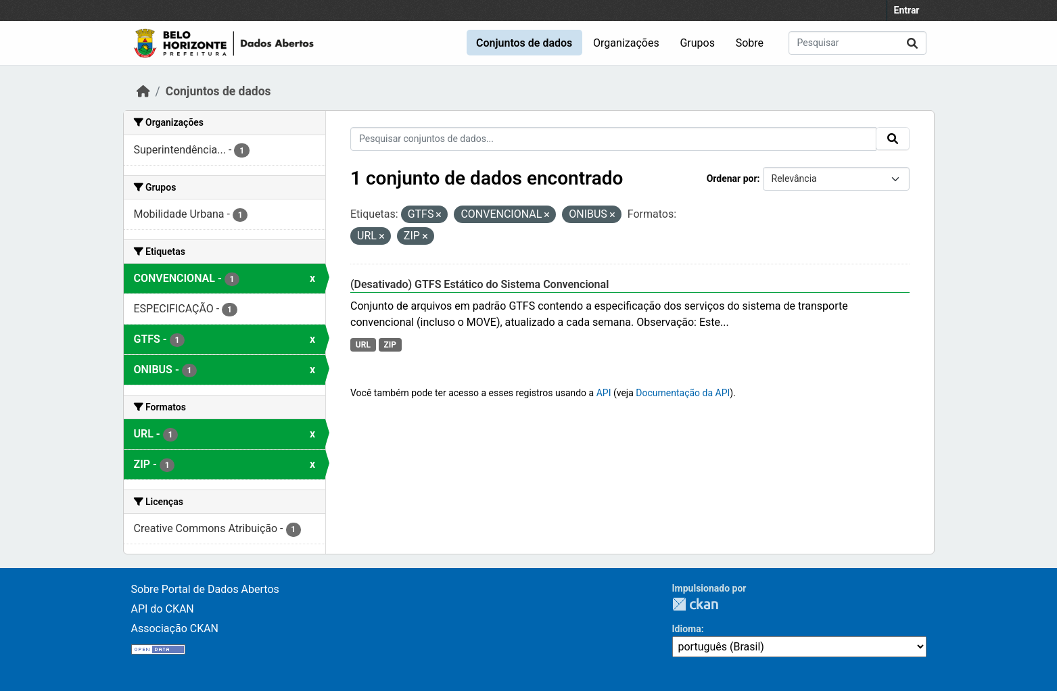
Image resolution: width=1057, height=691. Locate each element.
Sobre (750, 43)
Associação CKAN (175, 628)
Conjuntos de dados (524, 43)
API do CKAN (162, 608)
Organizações (626, 43)
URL (363, 345)
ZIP (389, 345)
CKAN (695, 604)
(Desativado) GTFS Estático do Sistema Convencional (479, 284)
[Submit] (912, 43)
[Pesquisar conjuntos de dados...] (857, 43)
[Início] (143, 91)
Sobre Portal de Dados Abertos (205, 589)
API (603, 392)
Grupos (697, 43)
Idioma (686, 628)
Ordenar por (732, 178)
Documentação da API (683, 392)
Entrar (907, 10)
